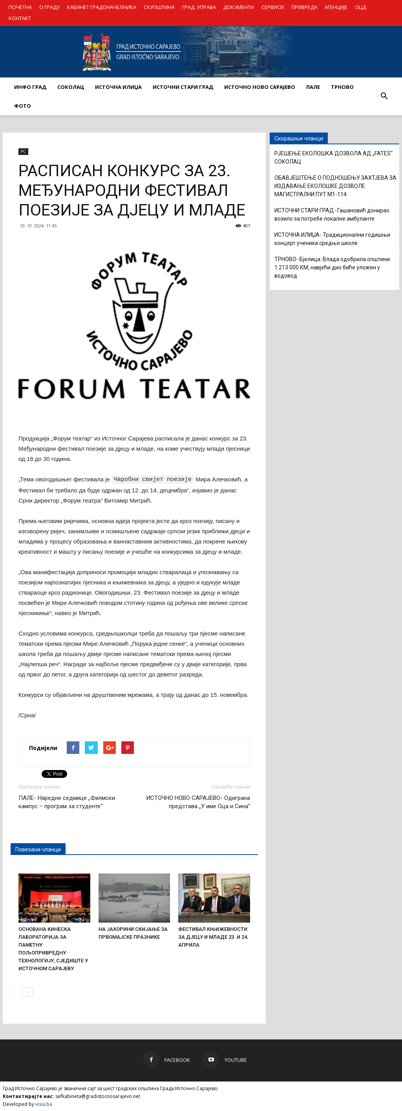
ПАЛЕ (313, 86)
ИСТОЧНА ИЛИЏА (118, 86)
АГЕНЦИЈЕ (336, 7)
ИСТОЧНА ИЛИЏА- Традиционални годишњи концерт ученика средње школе (332, 239)
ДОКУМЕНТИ (238, 7)
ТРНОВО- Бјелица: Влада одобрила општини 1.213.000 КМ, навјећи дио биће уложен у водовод (332, 267)
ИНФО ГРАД (30, 86)
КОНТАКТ (20, 18)
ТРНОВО (342, 86)
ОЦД (360, 7)
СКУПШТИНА (159, 7)
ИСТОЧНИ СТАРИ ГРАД (183, 86)
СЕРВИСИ (272, 7)
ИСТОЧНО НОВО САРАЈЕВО (259, 86)
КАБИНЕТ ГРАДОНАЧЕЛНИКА (101, 7)
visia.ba (43, 1103)
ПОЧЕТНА (20, 7)
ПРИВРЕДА (304, 7)
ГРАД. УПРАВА (199, 7)
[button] (384, 96)
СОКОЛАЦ (70, 86)
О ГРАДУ (49, 7)
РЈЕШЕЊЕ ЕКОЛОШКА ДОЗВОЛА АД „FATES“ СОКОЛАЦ (333, 157)
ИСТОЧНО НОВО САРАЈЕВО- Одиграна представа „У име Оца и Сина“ (198, 801)
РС (23, 151)
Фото (22, 105)
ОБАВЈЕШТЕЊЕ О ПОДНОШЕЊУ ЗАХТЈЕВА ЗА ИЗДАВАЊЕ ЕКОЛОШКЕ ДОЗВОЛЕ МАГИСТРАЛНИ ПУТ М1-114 (335, 186)
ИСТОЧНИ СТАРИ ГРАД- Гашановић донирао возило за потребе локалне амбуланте (331, 214)
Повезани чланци (38, 849)
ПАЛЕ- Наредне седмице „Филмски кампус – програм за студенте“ (66, 801)
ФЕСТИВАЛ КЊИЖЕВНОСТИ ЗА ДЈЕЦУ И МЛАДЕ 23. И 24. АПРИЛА (213, 936)
